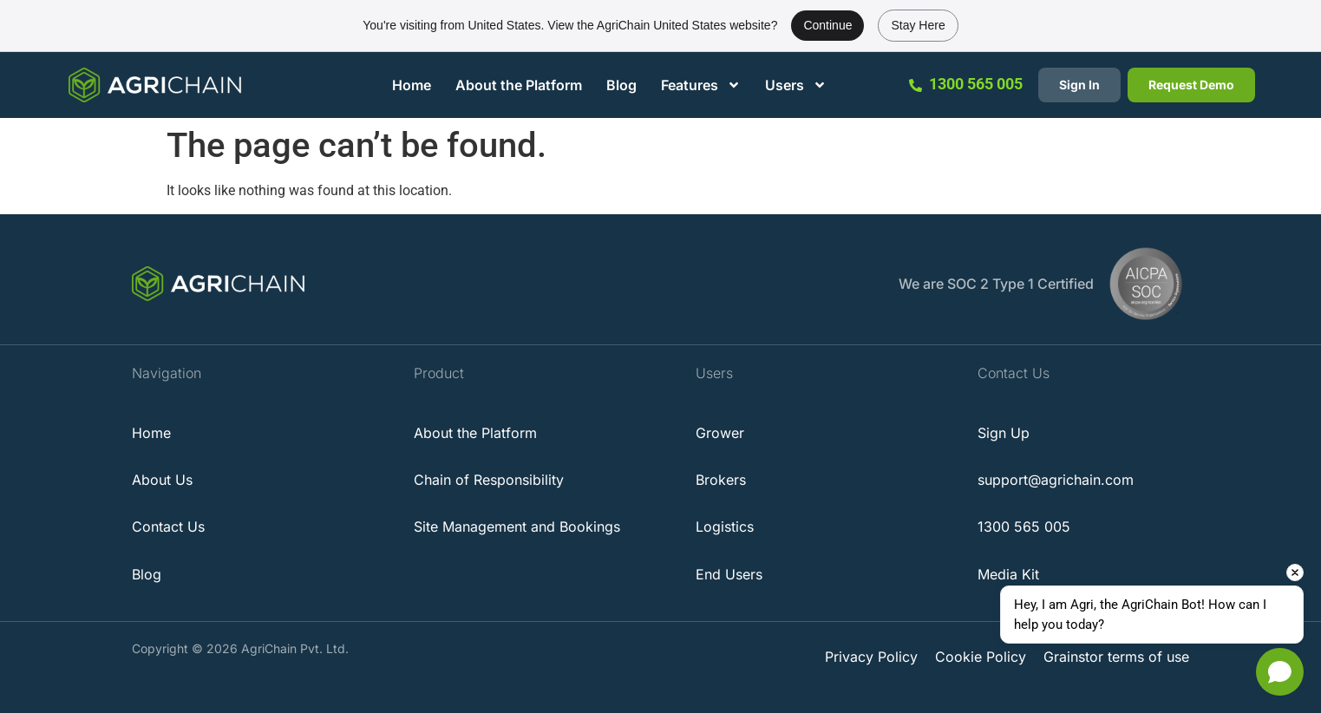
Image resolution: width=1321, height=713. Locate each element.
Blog (621, 85)
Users (796, 85)
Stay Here (918, 25)
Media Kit (1008, 574)
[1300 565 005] (915, 85)
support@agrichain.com (1056, 479)
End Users (729, 574)
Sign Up (1004, 433)
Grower (720, 433)
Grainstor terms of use (1116, 656)
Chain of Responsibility (489, 479)
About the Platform (518, 85)
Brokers (721, 479)
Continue (827, 25)
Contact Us (168, 526)
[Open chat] (1280, 672)
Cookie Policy (980, 656)
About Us (162, 479)
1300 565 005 (976, 84)
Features (701, 85)
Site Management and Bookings (517, 526)
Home (411, 85)
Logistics (725, 526)
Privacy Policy (871, 656)
